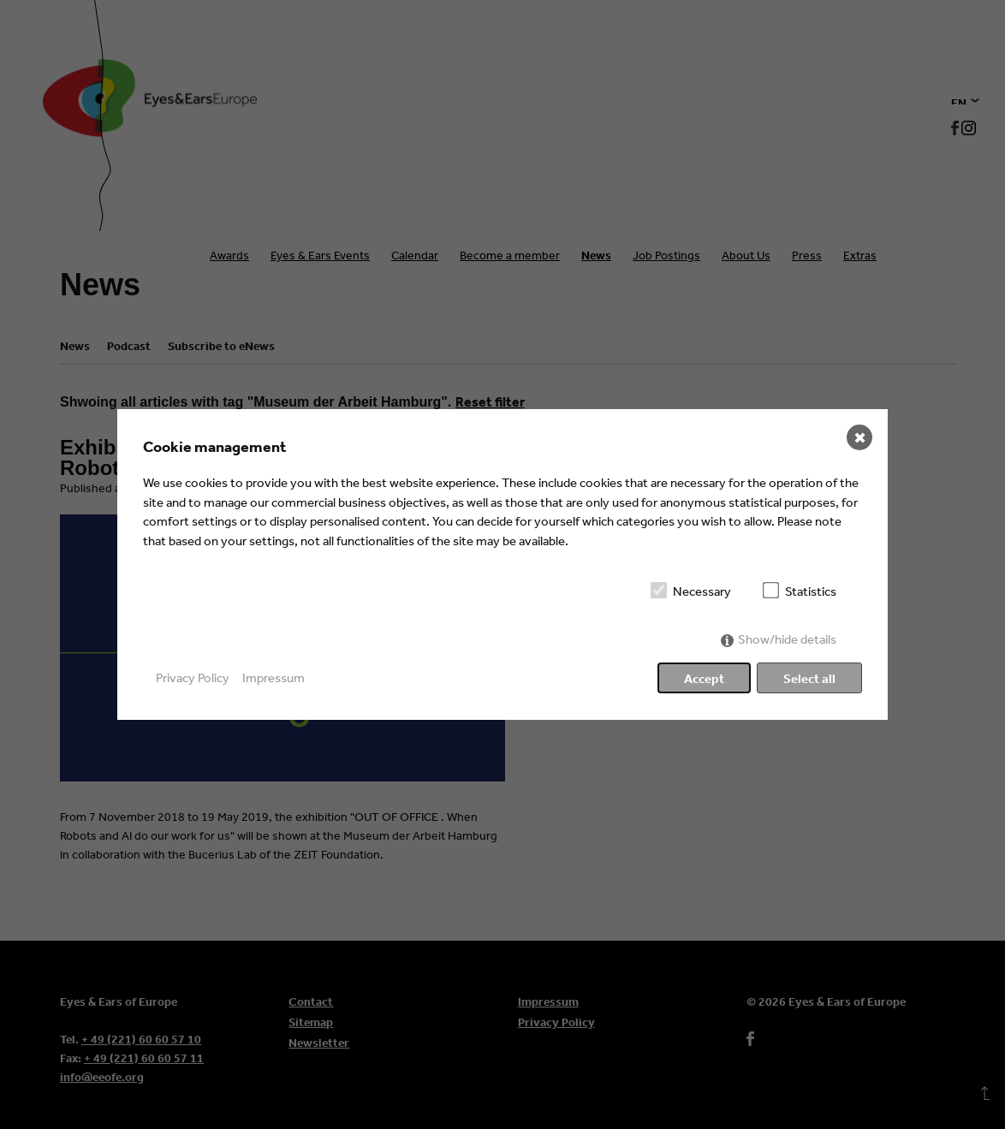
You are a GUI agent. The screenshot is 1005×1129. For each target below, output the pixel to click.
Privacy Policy (192, 677)
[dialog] (502, 564)
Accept (704, 678)
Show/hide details (787, 639)
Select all (809, 678)
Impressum (273, 677)
